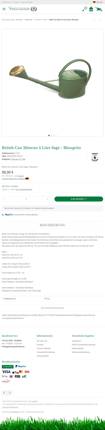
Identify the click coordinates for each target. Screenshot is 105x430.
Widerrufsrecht (78, 348)
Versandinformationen (46, 352)
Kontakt (16, 2)
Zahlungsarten (43, 356)
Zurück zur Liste (8, 20)
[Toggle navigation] (4, 6)
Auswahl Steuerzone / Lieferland (15, 179)
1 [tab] (49, 135)
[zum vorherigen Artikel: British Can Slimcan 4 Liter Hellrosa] (94, 19)
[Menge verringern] (5, 199)
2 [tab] (51, 135)
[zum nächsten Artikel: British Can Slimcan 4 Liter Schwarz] (100, 19)
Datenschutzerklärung (81, 352)
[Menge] (26, 199)
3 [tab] (53, 135)
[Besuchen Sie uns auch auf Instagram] (9, 393)
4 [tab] (56, 135)
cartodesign (15, 412)
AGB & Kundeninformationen (83, 345)
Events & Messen (27, 2)
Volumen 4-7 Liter (18, 159)
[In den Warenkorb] (4, 27)
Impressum (76, 341)
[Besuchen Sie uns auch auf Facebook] (4, 393)
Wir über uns (6, 2)
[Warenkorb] (98, 8)
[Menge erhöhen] (48, 199)
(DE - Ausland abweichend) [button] (24, 189)
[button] (84, 9)
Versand (21, 176)
